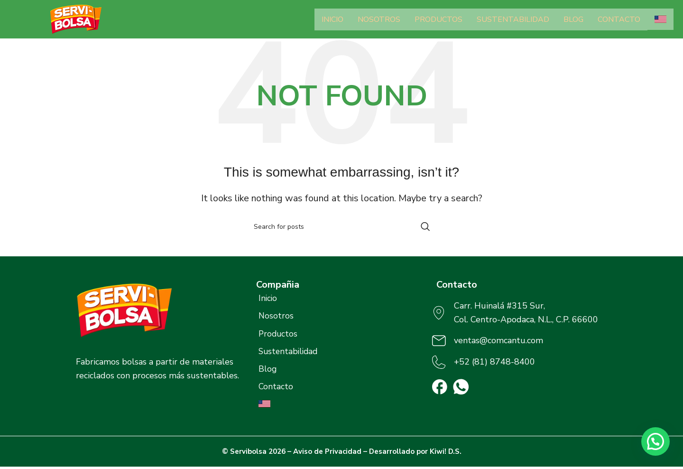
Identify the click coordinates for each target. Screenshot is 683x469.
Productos (438, 19)
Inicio (332, 19)
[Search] (341, 226)
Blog (573, 19)
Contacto (619, 19)
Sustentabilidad (513, 19)
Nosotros (379, 19)
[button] (655, 441)
